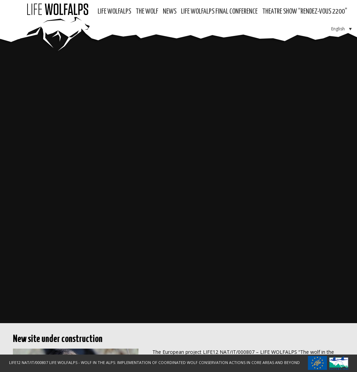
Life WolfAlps (114, 11)
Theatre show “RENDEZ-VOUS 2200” (304, 11)
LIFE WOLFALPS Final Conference (219, 11)
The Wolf (147, 11)
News (169, 11)
